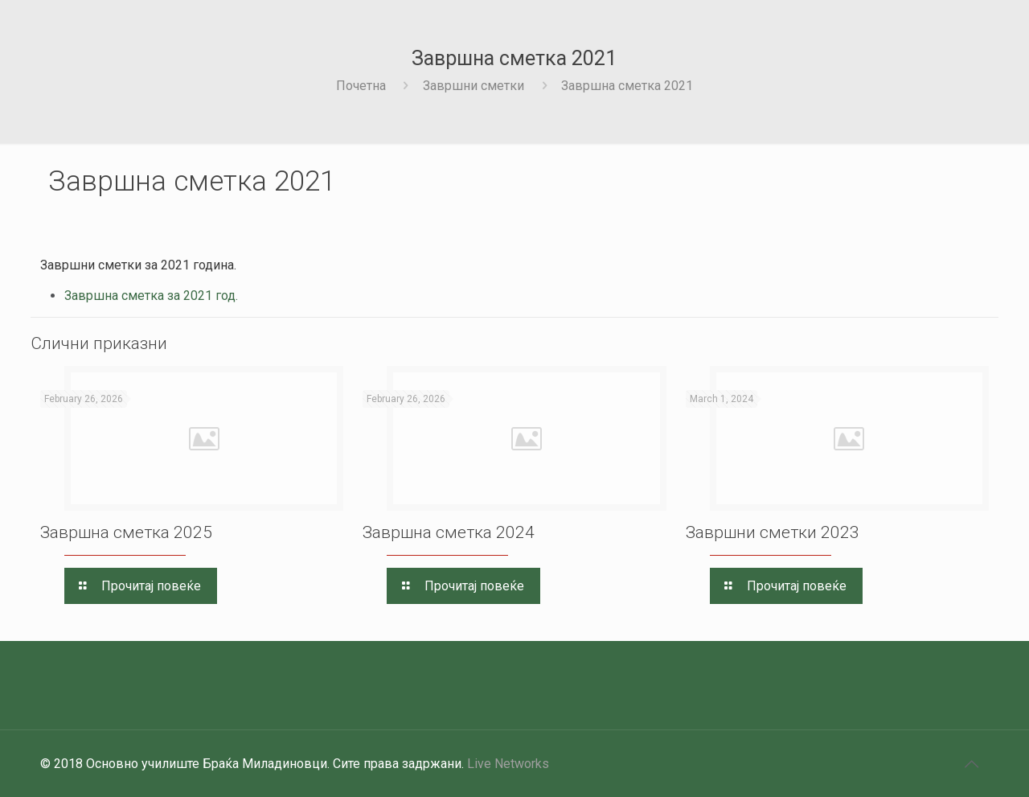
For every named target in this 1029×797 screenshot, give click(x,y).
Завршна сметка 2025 (126, 532)
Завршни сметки (473, 85)
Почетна (361, 85)
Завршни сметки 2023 (772, 532)
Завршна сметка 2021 (627, 85)
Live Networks (508, 763)
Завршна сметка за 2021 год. (151, 295)
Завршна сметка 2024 (449, 532)
